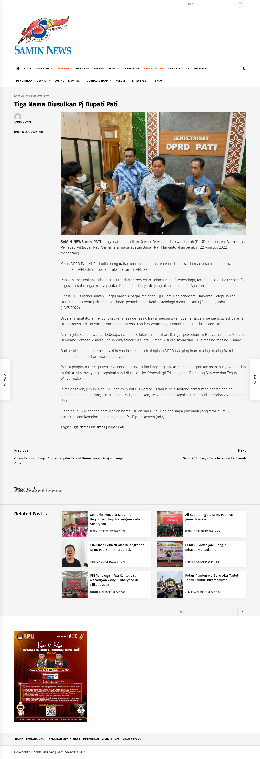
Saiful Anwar (23, 122)
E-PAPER (75, 81)
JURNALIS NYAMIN (99, 80)
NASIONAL (83, 68)
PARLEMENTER (153, 68)
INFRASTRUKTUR (178, 68)
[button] (244, 69)
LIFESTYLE (140, 81)
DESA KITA (44, 80)
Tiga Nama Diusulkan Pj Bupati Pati (98, 427)
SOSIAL (59, 80)
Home (19, 739)
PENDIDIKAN (24, 80)
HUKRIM (99, 68)
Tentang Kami (36, 739)
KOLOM (122, 81)
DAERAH (65, 69)
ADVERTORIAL (45, 68)
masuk (33, 490)
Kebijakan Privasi (128, 739)
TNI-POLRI (200, 68)
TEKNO (157, 80)
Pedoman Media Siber (64, 739)
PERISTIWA (132, 68)
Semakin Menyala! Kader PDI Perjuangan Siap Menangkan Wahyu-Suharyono (117, 519)
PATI (46, 96)
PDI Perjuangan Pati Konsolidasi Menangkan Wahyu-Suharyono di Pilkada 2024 (114, 580)
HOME (27, 68)
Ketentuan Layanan (97, 739)
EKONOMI (114, 68)
